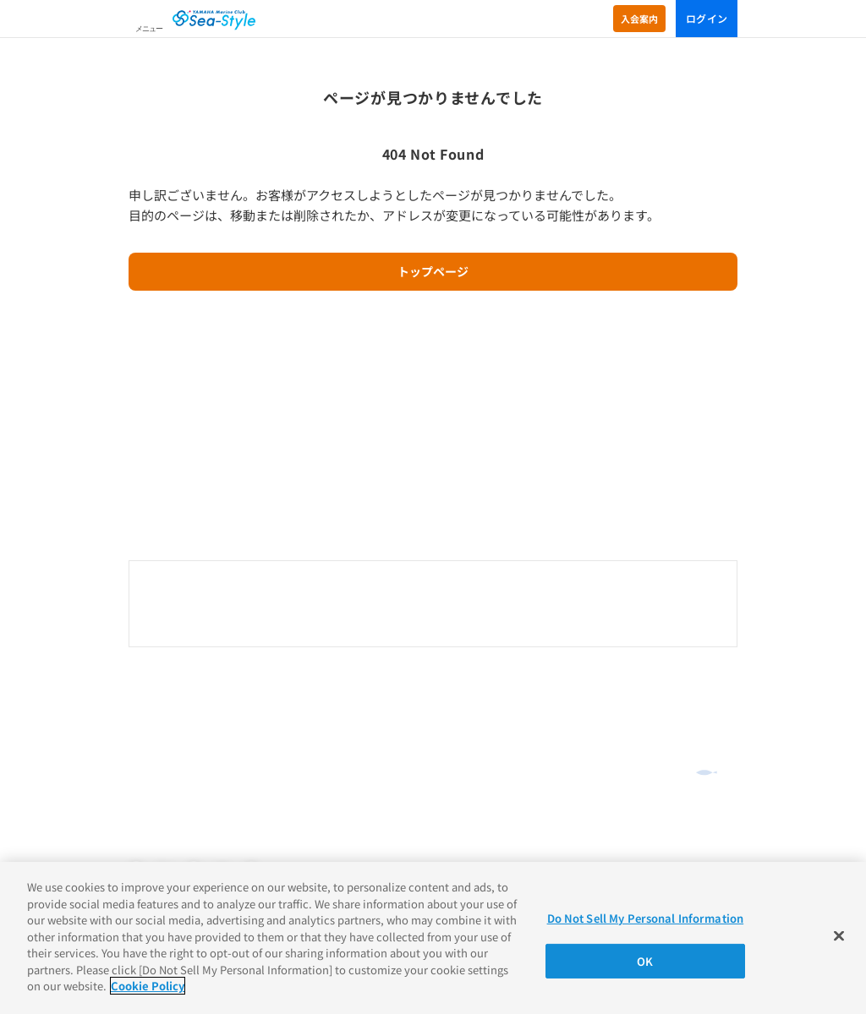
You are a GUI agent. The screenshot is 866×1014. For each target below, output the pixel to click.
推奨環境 (149, 796)
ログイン (706, 18)
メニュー (148, 29)
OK (645, 961)
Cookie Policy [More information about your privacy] (147, 986)
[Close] (839, 936)
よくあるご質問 (170, 707)
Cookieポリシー (165, 835)
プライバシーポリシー (179, 816)
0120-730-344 (433, 605)
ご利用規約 (154, 776)
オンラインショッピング (194, 682)
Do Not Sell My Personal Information (645, 918)
